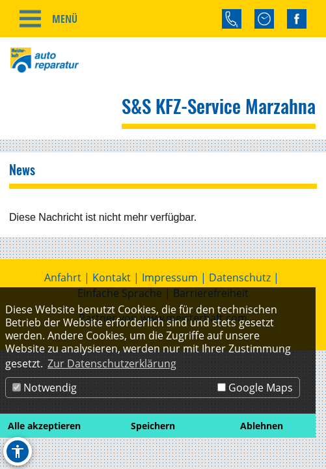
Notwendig (44, 387)
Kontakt (111, 277)
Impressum (170, 277)
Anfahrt (62, 277)
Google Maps (255, 387)
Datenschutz (240, 277)
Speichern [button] (153, 425)
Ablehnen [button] (261, 425)
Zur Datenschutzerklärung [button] (112, 363)
